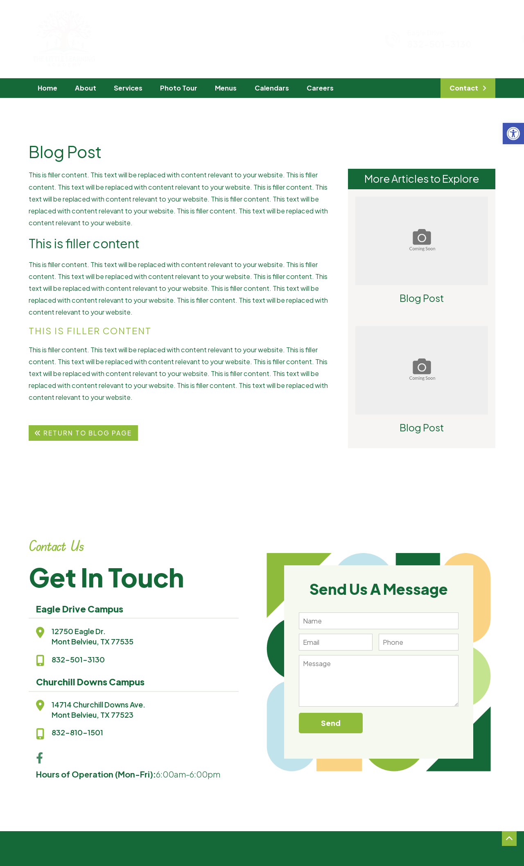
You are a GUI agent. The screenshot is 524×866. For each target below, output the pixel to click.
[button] (513, 133)
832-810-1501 (77, 732)
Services (128, 88)
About (85, 88)
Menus (226, 88)
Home (47, 88)
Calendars (272, 88)
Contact (463, 88)
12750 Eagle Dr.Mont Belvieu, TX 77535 (92, 636)
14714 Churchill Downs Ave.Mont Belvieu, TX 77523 (98, 709)
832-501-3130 (381, 44)
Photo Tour (178, 88)
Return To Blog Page (83, 433)
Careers (320, 88)
